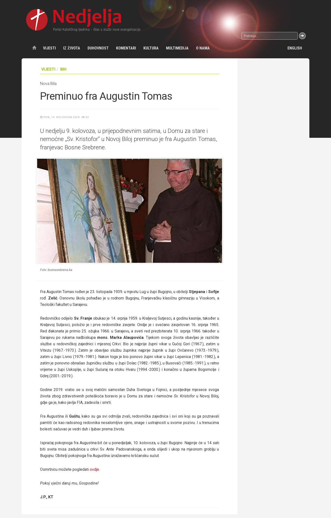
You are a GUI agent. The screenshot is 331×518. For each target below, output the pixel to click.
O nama (203, 48)
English (294, 48)
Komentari (126, 48)
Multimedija (177, 48)
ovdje (94, 469)
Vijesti (49, 48)
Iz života (71, 48)
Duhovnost (98, 48)
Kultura (151, 48)
